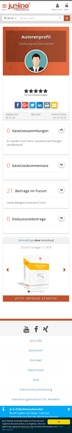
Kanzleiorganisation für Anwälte (36, 399)
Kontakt (36, 360)
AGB (36, 380)
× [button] (68, 409)
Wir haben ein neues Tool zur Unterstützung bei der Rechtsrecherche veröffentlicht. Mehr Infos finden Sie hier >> (36, 416)
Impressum (36, 370)
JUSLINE (36, 340)
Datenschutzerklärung (36, 389)
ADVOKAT (36, 350)
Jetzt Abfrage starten (36, 298)
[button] (8, 269)
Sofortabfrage (26, 240)
